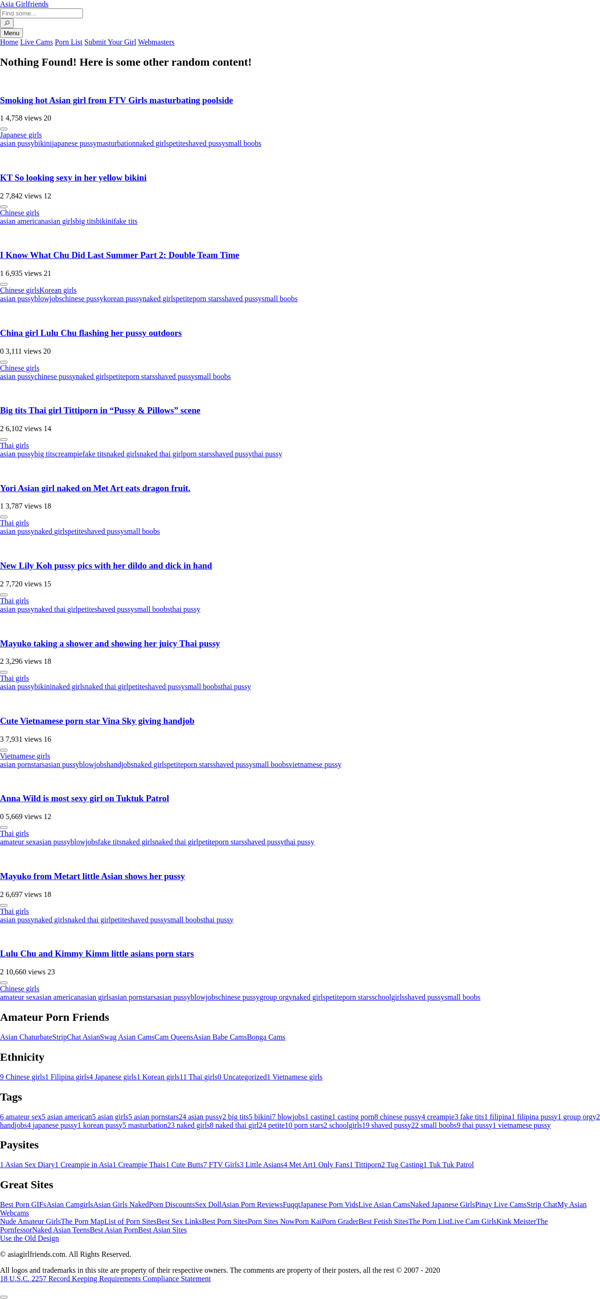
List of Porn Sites (130, 1221)
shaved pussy (205, 143)
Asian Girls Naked (121, 1204)
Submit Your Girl (110, 42)
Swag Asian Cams (127, 1037)
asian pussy (17, 143)
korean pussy (122, 299)
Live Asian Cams (384, 1204)
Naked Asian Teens (61, 1230)
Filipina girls (67, 1077)
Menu (11, 33)
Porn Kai (308, 1221)
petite (177, 143)
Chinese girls (19, 213)
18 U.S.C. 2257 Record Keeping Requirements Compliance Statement (105, 1279)
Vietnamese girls (25, 756)
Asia (24, 4)
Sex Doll (208, 1204)
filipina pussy (534, 1117)
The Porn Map (82, 1221)
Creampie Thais (138, 1165)
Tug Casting (402, 1165)
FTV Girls (221, 1165)
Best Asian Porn (114, 1230)
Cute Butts (184, 1165)
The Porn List (429, 1221)
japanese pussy (74, 143)
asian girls (60, 221)
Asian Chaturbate (26, 1037)
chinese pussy (82, 299)
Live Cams (36, 42)
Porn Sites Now (271, 1221)
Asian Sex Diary (27, 1165)
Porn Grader (340, 1221)
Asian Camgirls (69, 1204)
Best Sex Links (179, 1221)
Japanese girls (21, 135)
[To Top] (4, 1297)
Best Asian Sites (162, 1230)
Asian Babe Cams (220, 1037)
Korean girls (58, 290)
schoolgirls (388, 997)
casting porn (353, 1117)
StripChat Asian (76, 1037)
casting (318, 1117)
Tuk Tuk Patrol (448, 1165)
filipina (497, 1117)
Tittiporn (365, 1165)
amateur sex (18, 842)
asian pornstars (22, 764)
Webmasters (156, 42)
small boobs (243, 143)
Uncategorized (242, 1077)
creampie (68, 454)
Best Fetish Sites (384, 1221)
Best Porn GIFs (23, 1204)
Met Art (298, 1165)
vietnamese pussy (315, 764)
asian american (22, 221)
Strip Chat (542, 1204)
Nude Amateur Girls (30, 1221)
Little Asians (261, 1165)
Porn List (68, 42)
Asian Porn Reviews (252, 1204)
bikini (43, 143)
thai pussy (267, 454)
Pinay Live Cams (500, 1204)
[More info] (4, 129)
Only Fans (331, 1165)
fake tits (125, 221)
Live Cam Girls (473, 1221)
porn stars (207, 299)
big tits (85, 221)
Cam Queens (174, 1037)
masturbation (116, 143)
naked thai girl (161, 454)
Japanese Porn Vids (329, 1204)
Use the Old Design (29, 1238)
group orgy (276, 997)
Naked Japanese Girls (442, 1204)
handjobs (120, 764)
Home (9, 42)
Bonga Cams (266, 1037)
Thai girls (14, 445)
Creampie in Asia (83, 1165)
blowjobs (48, 299)
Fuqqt (291, 1204)
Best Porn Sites (225, 1221)
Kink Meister (516, 1221)
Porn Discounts (172, 1204)
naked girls (152, 143)
